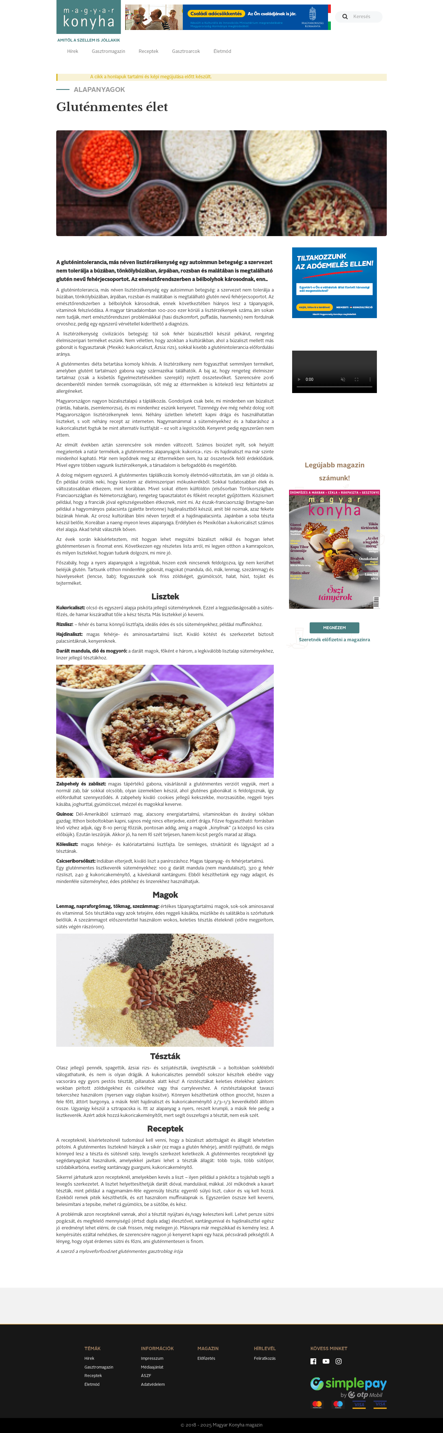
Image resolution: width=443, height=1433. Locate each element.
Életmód (222, 51)
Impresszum (152, 1359)
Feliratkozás (265, 1359)
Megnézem (334, 628)
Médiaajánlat (152, 1367)
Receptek (148, 51)
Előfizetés (206, 1359)
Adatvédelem (153, 1385)
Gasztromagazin (108, 51)
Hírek (72, 51)
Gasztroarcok (186, 51)
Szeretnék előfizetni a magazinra (334, 640)
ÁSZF (146, 1376)
